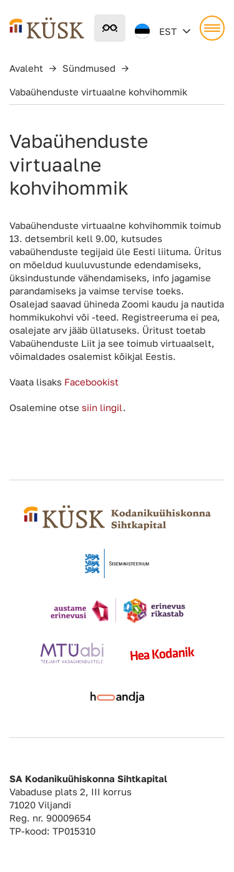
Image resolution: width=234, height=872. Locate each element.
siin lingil (102, 407)
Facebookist (90, 381)
